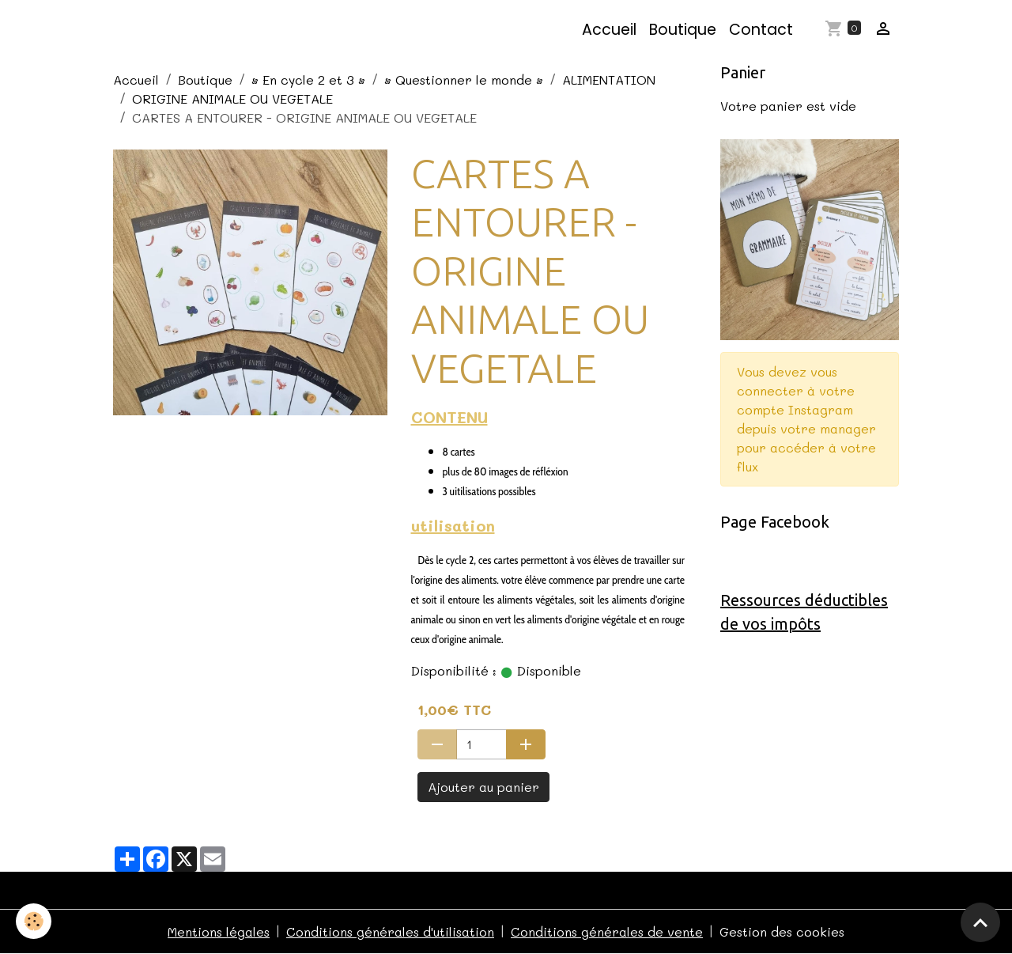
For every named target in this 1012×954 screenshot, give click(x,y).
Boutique (682, 29)
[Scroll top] (980, 922)
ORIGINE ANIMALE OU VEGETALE (232, 98)
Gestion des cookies (781, 931)
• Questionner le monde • (463, 79)
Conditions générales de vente (607, 931)
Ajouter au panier (483, 786)
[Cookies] (33, 921)
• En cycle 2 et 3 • (308, 79)
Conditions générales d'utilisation (390, 931)
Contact (761, 29)
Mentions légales (219, 931)
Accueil (609, 29)
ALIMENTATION (608, 79)
